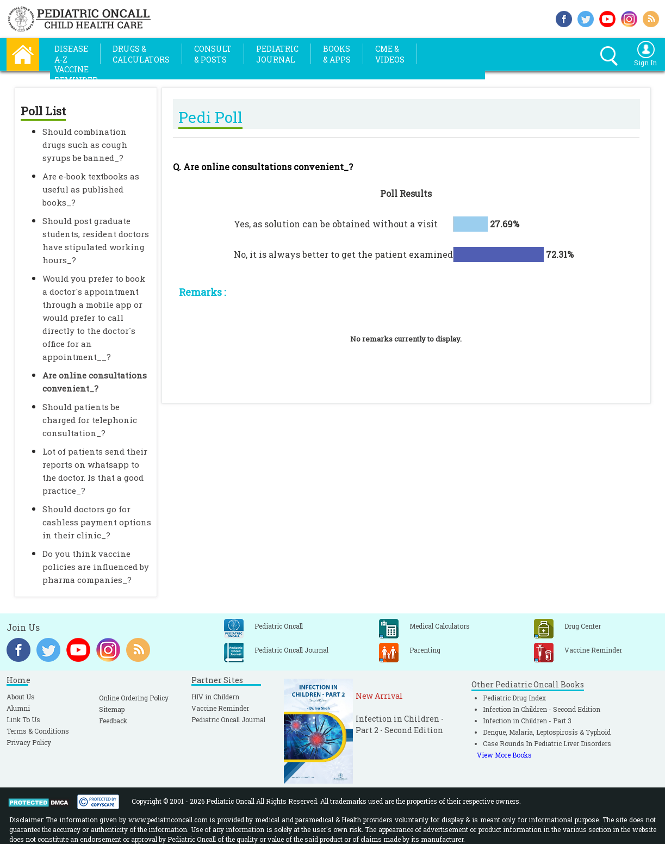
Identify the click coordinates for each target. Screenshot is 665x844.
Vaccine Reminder (220, 708)
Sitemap (112, 709)
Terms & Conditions (38, 731)
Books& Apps (337, 54)
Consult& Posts (213, 54)
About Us (21, 696)
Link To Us (23, 719)
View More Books (504, 754)
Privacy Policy (29, 742)
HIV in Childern (215, 696)
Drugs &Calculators (141, 54)
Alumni (18, 708)
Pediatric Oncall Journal (228, 719)
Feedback (113, 720)
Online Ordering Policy (134, 697)
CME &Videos (390, 54)
